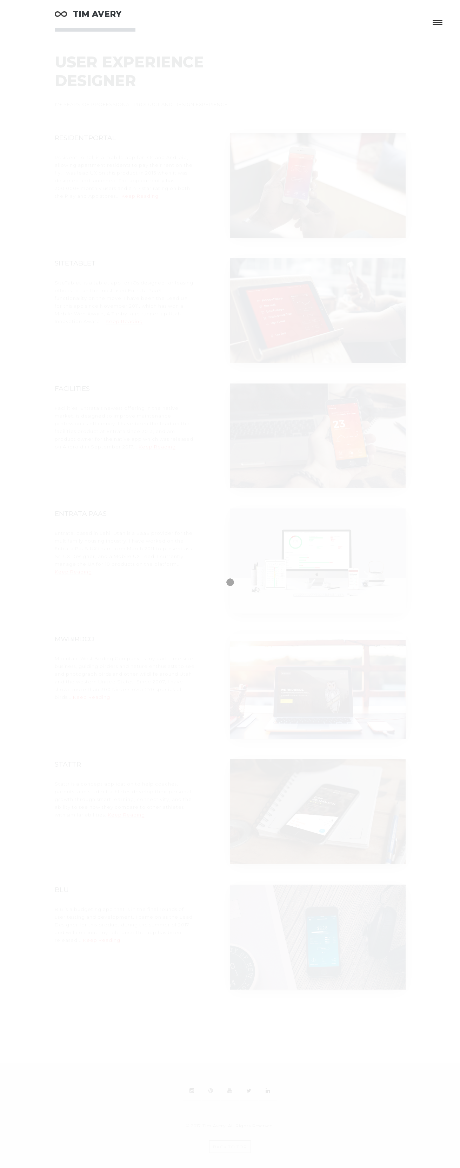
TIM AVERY (88, 14)
